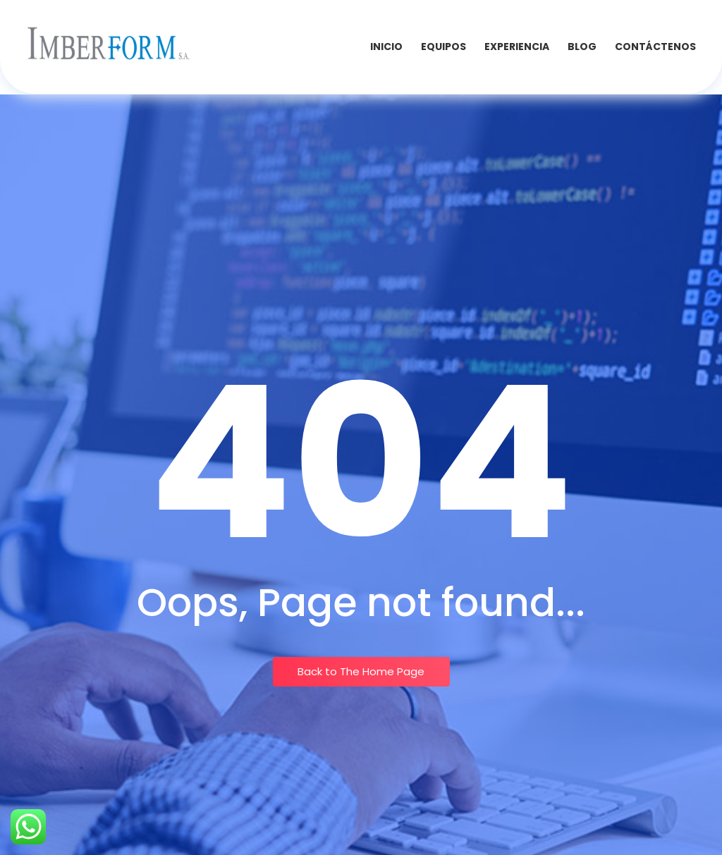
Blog (582, 46)
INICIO (386, 46)
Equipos (443, 46)
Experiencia (516, 46)
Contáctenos (655, 46)
